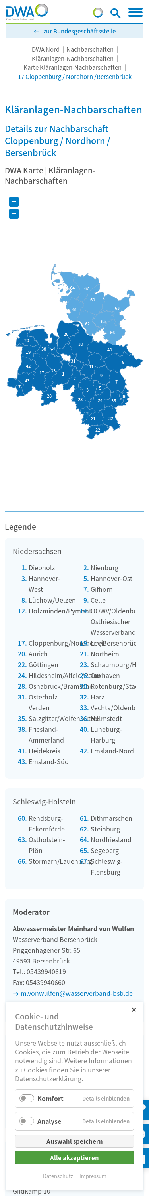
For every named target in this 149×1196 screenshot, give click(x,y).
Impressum (92, 1176)
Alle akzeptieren (74, 1157)
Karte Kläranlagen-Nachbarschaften (72, 67)
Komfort (50, 1098)
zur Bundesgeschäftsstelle (79, 31)
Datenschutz (58, 1176)
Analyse (49, 1121)
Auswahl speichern (74, 1141)
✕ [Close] (133, 1009)
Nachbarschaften (90, 49)
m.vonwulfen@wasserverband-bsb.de (77, 993)
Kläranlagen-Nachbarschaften (73, 58)
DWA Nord (46, 49)
